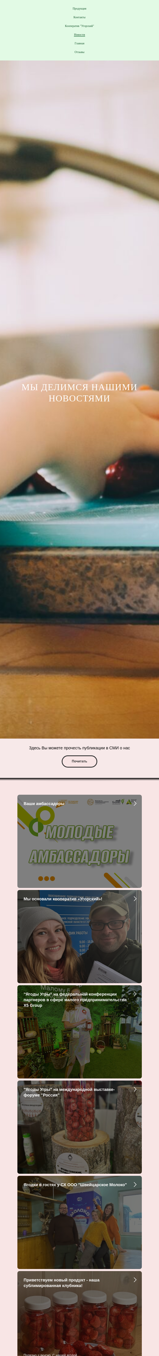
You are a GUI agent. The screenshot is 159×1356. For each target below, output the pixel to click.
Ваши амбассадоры (44, 803)
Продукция (79, 8)
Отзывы (79, 52)
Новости (79, 34)
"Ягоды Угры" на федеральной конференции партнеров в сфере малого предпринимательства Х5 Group (75, 1000)
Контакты (79, 17)
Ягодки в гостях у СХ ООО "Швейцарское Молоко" (75, 1184)
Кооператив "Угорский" (79, 26)
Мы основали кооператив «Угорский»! (63, 899)
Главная (79, 43)
